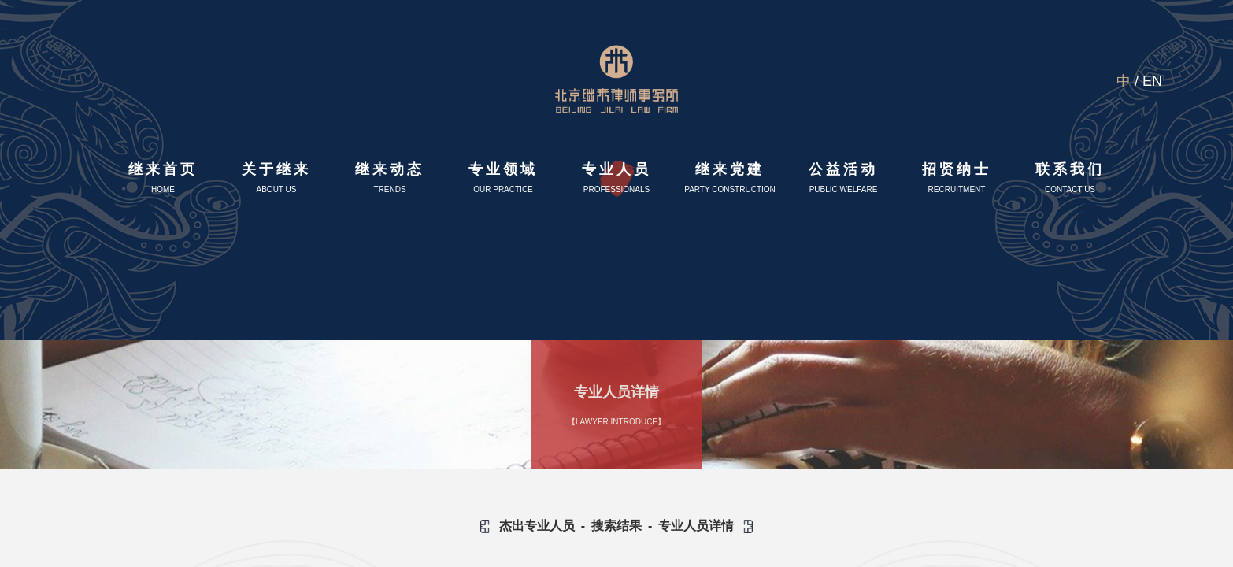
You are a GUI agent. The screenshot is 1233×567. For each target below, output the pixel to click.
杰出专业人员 (537, 525)
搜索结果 (616, 525)
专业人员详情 (696, 525)
